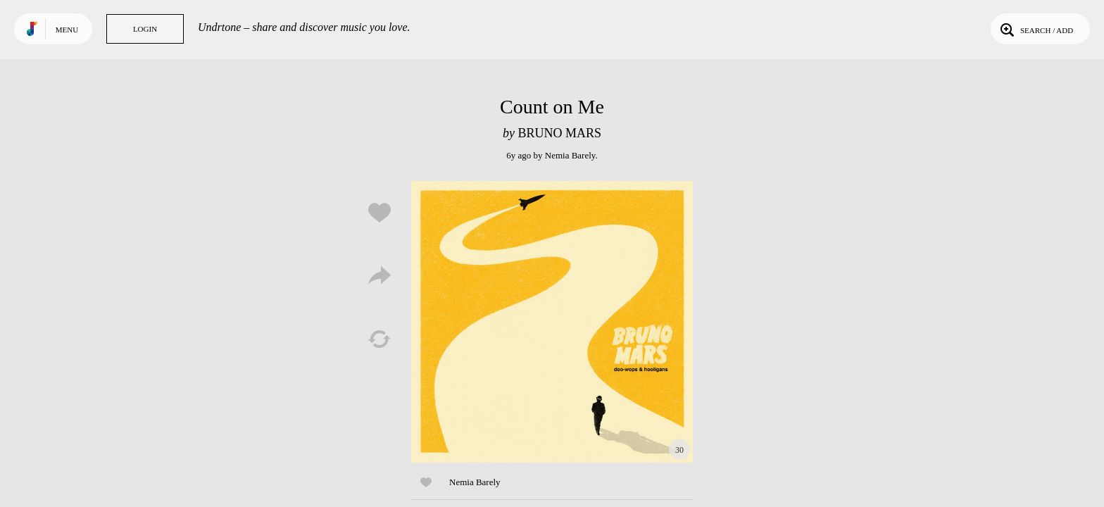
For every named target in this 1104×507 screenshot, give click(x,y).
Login (145, 29)
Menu (67, 29)
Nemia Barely (570, 155)
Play (552, 322)
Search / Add (1035, 28)
